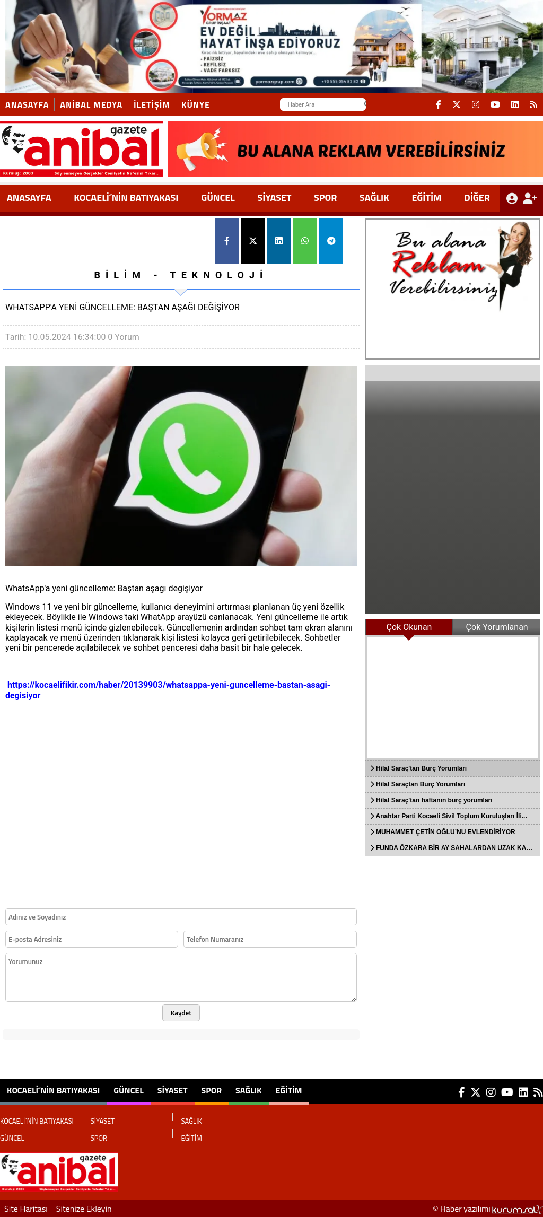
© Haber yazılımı (488, 1208)
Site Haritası (26, 1208)
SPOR (325, 197)
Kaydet (181, 1013)
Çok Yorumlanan (497, 627)
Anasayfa (27, 104)
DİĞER (477, 197)
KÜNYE (195, 104)
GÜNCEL (218, 197)
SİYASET (274, 197)
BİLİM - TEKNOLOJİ (181, 275)
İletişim (152, 104)
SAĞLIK (374, 197)
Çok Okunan (409, 627)
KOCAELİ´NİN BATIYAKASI (126, 197)
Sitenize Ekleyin (84, 1208)
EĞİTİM (426, 197)
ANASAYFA (29, 197)
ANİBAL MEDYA (91, 104)
